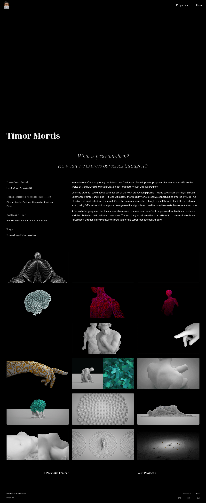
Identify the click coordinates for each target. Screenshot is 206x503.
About (199, 5)
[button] (182, 5)
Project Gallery (187, 494)
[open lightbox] (38, 267)
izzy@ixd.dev (10, 498)
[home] (6, 5)
